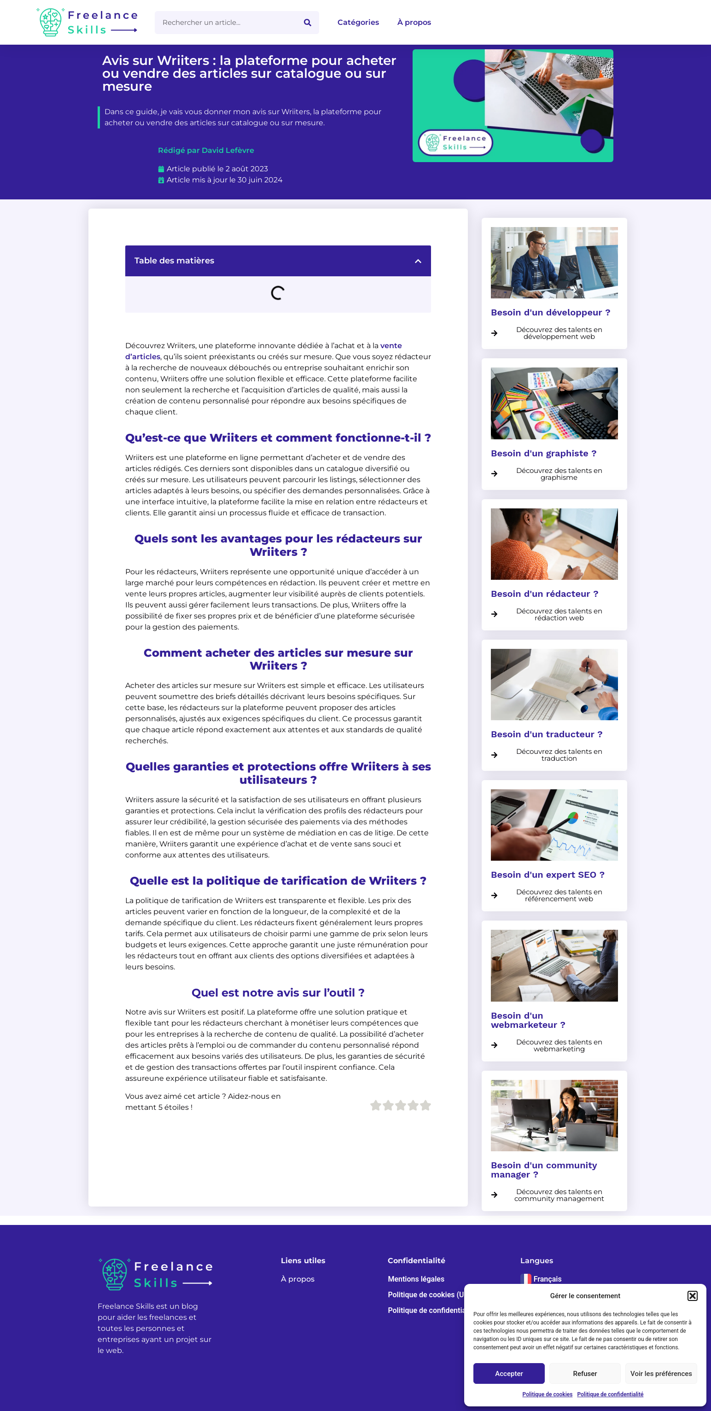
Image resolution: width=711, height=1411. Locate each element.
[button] (692, 1295)
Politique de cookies (548, 1394)
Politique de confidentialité (610, 1394)
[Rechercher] (307, 22)
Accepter (509, 1374)
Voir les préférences (661, 1374)
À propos (414, 22)
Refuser (585, 1374)
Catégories (358, 22)
